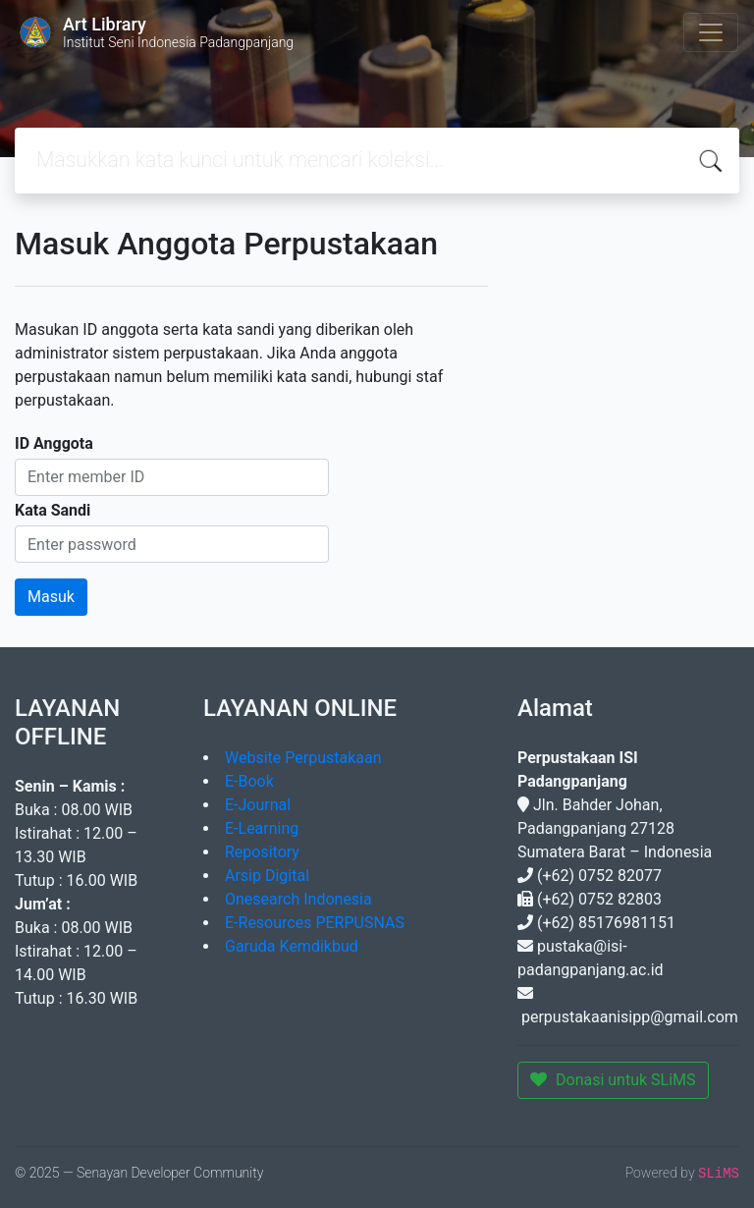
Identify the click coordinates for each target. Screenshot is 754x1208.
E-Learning (261, 828)
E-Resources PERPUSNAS (314, 922)
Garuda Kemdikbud (291, 946)
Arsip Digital (267, 875)
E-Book (249, 781)
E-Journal (258, 805)
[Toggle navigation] (710, 32)
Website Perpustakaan (303, 757)
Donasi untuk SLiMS (613, 1080)
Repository (262, 852)
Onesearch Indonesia (298, 899)
